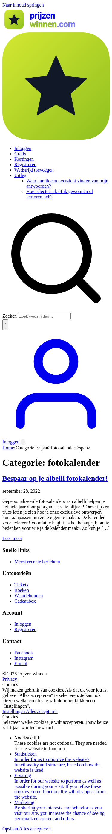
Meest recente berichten (37, 561)
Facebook (23, 652)
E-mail (20, 663)
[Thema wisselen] (5, 324)
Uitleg (20, 175)
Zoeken (9, 316)
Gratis (20, 153)
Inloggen (22, 148)
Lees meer (12, 538)
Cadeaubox (25, 600)
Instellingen (14, 711)
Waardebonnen (28, 595)
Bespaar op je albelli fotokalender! (55, 478)
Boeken (21, 590)
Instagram (23, 658)
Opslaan (10, 828)
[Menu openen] (23, 442)
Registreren (25, 164)
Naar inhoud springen (23, 4)
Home (8, 447)
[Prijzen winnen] (56, 29)
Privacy (9, 679)
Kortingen (24, 159)
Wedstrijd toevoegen (34, 169)
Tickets (21, 584)
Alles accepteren (42, 711)
